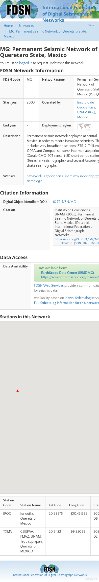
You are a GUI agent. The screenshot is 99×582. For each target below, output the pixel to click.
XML (86, 243)
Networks (26, 26)
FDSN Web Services (49, 286)
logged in (25, 63)
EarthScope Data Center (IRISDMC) (67, 273)
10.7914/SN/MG (64, 202)
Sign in (92, 25)
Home (8, 26)
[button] (17, 390)
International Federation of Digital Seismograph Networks (49, 575)
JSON (77, 243)
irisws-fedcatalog (78, 298)
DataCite (66, 243)
